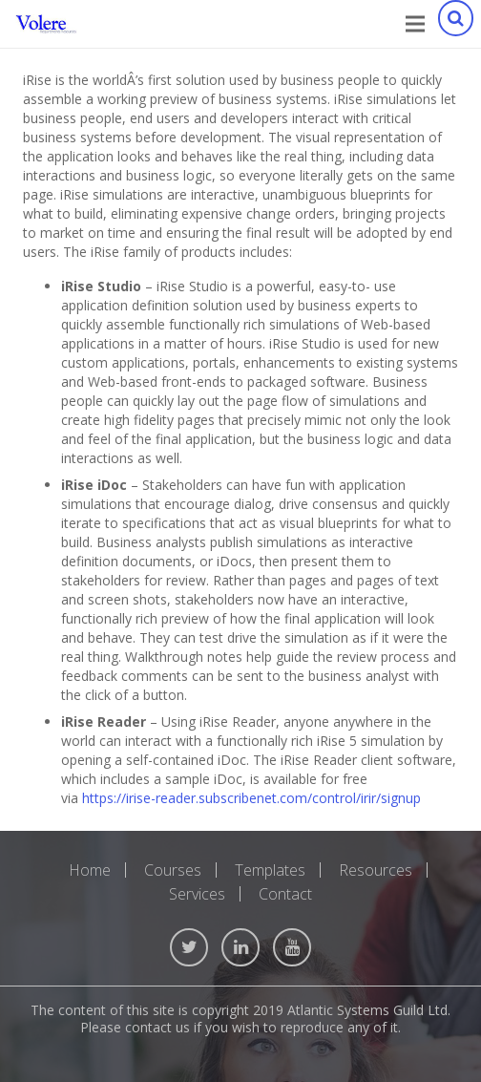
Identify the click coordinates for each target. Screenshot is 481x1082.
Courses (172, 869)
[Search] (455, 24)
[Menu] (415, 24)
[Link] (46, 23)
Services (197, 893)
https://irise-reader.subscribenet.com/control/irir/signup (251, 798)
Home (90, 869)
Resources (375, 869)
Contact (285, 893)
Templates (270, 869)
